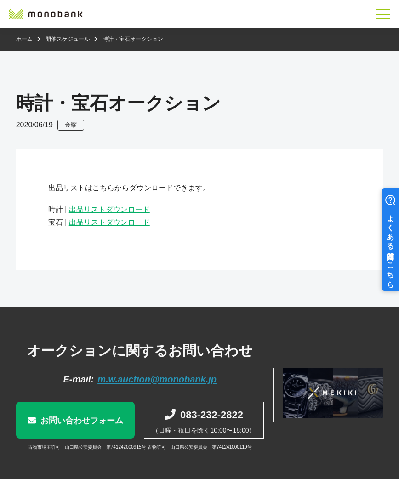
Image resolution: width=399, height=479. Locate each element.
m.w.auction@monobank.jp (157, 379)
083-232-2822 (211, 415)
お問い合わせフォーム (81, 420)
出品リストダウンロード (109, 209)
